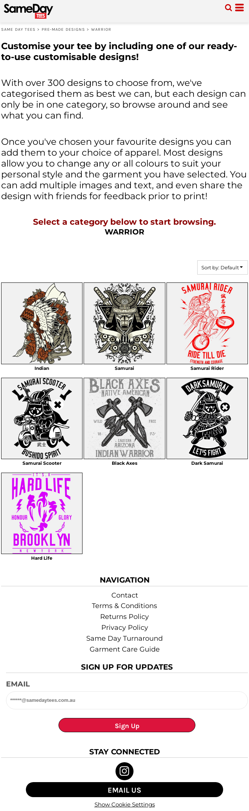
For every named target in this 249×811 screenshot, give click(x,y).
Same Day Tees (18, 29)
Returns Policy (124, 617)
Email (18, 684)
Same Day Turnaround (124, 638)
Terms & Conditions (124, 606)
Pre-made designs (64, 29)
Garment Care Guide (125, 649)
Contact (124, 595)
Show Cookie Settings (124, 804)
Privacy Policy (124, 627)
